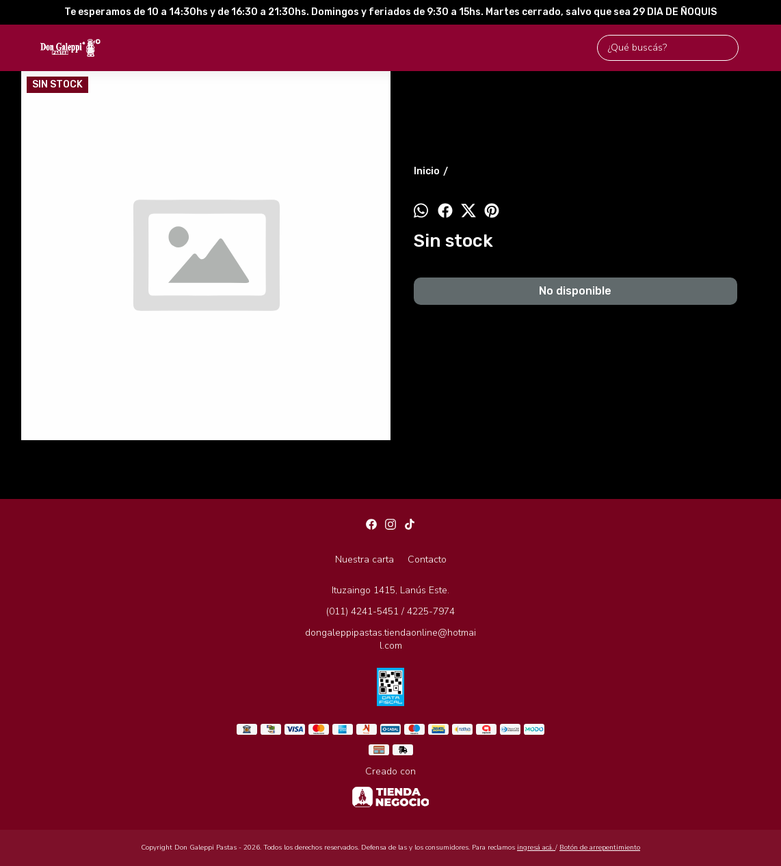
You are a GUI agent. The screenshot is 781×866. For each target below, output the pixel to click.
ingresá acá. (536, 847)
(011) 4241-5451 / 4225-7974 (390, 611)
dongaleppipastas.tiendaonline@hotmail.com (390, 639)
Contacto (427, 559)
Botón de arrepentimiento (599, 847)
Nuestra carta (364, 559)
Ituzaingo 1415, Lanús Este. (390, 590)
